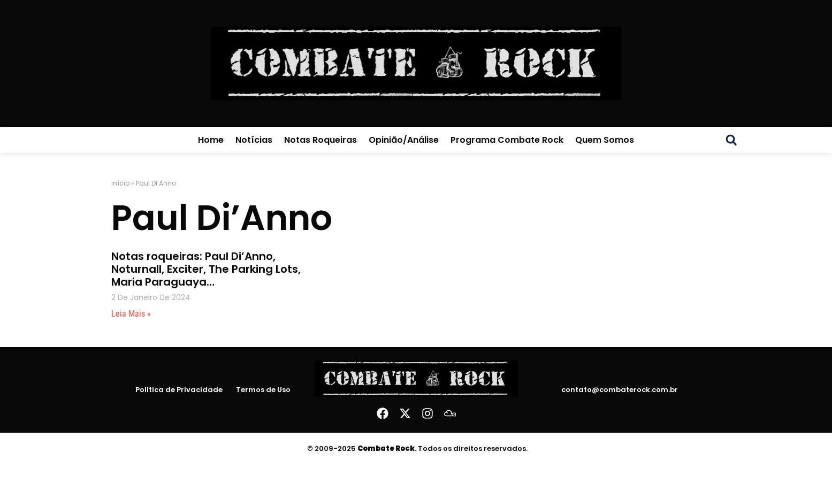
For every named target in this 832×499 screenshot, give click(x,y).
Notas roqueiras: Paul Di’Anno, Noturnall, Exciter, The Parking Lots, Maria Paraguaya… (206, 269)
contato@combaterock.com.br (619, 390)
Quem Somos (604, 140)
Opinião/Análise (404, 140)
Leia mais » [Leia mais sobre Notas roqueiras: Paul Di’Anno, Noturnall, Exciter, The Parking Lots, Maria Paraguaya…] (131, 314)
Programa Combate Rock (507, 140)
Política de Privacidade (179, 390)
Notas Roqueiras (320, 140)
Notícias (253, 140)
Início (120, 183)
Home (211, 140)
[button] (731, 140)
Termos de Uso (263, 390)
